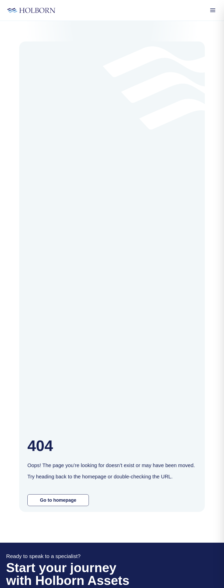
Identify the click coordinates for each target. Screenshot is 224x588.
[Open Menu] (213, 10)
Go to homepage (58, 500)
